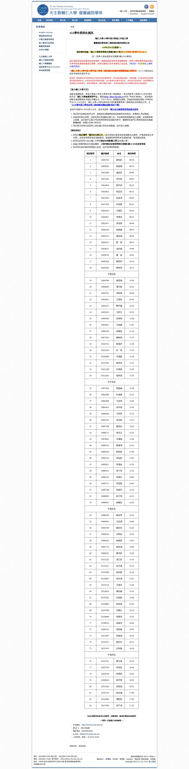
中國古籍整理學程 (46, 39)
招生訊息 (102, 20)
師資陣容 (88, 20)
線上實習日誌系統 (46, 43)
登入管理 (152, 762)
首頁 (39, 20)
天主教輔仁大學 (45, 56)
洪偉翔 (108, 759)
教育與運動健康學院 (138, 11)
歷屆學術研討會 (45, 36)
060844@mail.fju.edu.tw (89, 734)
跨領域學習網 (44, 70)
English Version (147, 14)
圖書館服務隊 (44, 46)
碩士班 (75, 20)
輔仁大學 (123, 11)
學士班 (63, 20)
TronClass (134, 14)
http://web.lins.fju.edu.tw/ (92, 725)
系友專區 (116, 20)
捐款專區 (144, 20)
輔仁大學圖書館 (45, 63)
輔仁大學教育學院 (46, 60)
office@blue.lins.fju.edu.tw (71, 759)
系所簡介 (50, 20)
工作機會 (130, 20)
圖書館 (151, 11)
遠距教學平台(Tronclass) (49, 67)
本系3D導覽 (44, 50)
